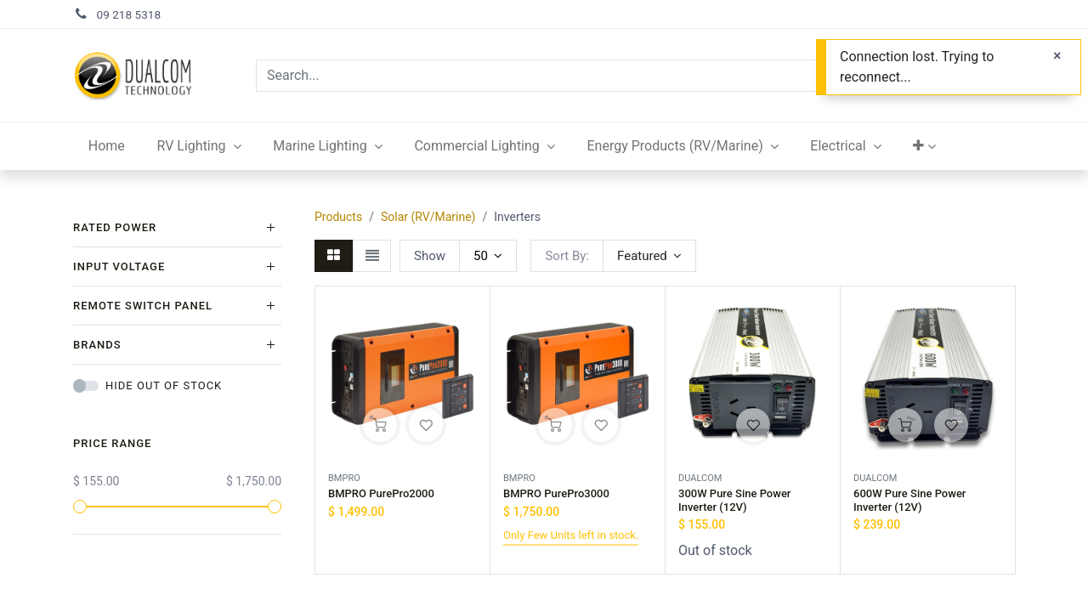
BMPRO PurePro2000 (381, 493)
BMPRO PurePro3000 (556, 493)
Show (429, 256)
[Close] (1057, 56)
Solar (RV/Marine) (428, 217)
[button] (925, 146)
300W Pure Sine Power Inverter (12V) (734, 500)
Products (338, 217)
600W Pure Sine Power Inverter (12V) (909, 500)
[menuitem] (106, 146)
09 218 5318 (129, 14)
